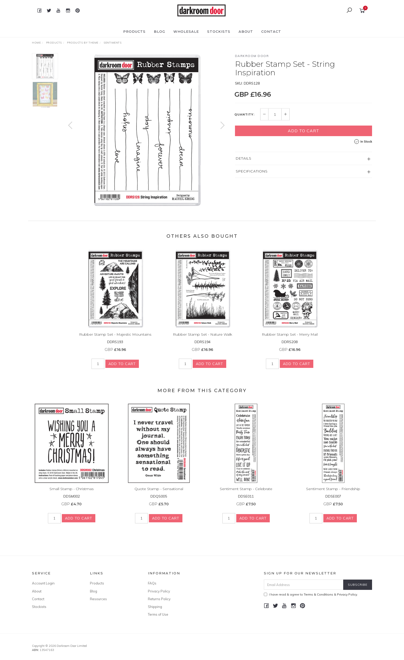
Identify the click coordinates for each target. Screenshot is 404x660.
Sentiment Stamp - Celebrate (246, 494)
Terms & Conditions (318, 594)
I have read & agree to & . (311, 594)
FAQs (152, 583)
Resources (98, 599)
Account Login (43, 583)
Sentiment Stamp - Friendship (333, 494)
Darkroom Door (252, 56)
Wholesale (186, 31)
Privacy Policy (159, 591)
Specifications (252, 171)
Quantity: (244, 114)
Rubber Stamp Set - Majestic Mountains (115, 339)
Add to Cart (303, 130)
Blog (159, 31)
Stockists (218, 31)
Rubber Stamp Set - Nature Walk (202, 339)
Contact (271, 31)
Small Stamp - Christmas (71, 494)
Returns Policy (159, 599)
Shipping (155, 607)
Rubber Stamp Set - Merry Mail (290, 339)
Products (134, 31)
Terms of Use (158, 614)
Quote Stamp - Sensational (158, 494)
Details (243, 158)
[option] (146, 130)
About (246, 31)
